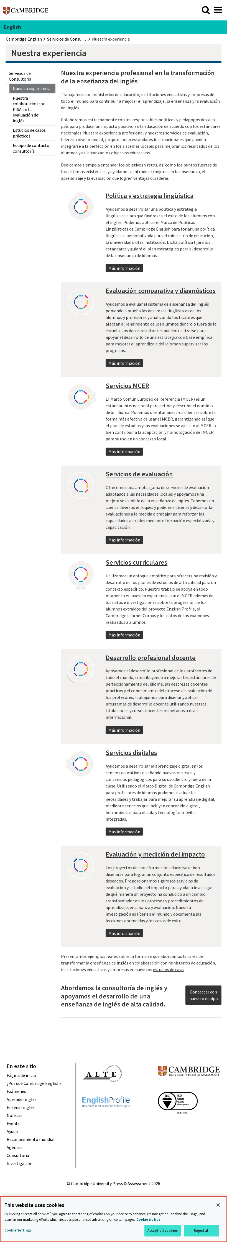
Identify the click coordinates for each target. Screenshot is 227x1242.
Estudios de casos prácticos (29, 132)
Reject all (201, 1230)
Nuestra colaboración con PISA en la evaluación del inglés (29, 109)
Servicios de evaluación (139, 474)
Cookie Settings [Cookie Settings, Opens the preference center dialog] (18, 1230)
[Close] (218, 1205)
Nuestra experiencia (31, 88)
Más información (124, 268)
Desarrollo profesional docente (151, 658)
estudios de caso (168, 969)
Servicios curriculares (136, 562)
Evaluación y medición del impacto (155, 854)
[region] (113, 1219)
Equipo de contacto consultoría (31, 148)
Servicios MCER (127, 386)
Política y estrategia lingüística (149, 196)
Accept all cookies (162, 1230)
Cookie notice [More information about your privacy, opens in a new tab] (148, 1219)
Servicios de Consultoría (20, 75)
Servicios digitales (131, 753)
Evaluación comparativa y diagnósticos (161, 291)
